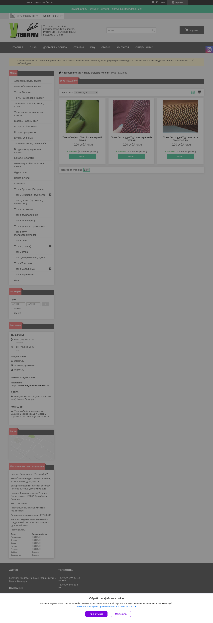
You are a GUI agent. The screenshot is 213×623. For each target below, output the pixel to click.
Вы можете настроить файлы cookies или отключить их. (105, 606)
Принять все (96, 614)
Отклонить (121, 614)
